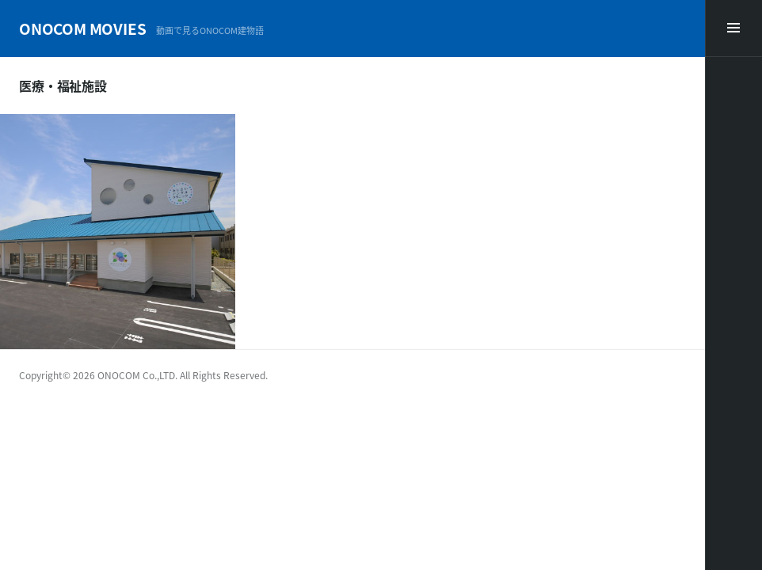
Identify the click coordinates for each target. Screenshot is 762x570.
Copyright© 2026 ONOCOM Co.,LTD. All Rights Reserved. (143, 375)
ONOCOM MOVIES (83, 28)
